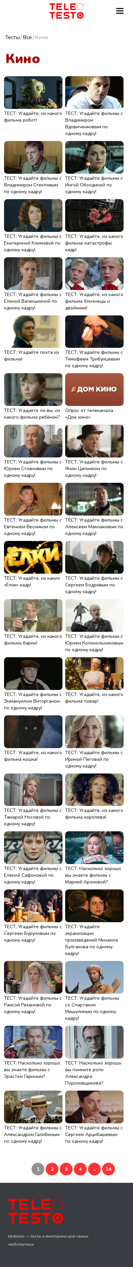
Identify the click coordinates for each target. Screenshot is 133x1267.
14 (108, 1169)
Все (27, 37)
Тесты (12, 37)
